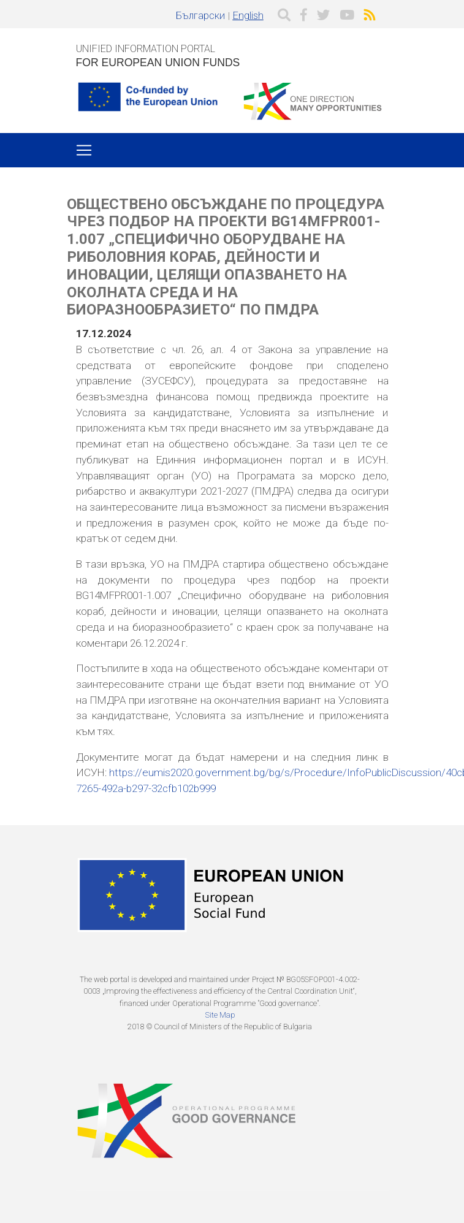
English (248, 15)
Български (200, 15)
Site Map (220, 1014)
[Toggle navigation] (84, 150)
